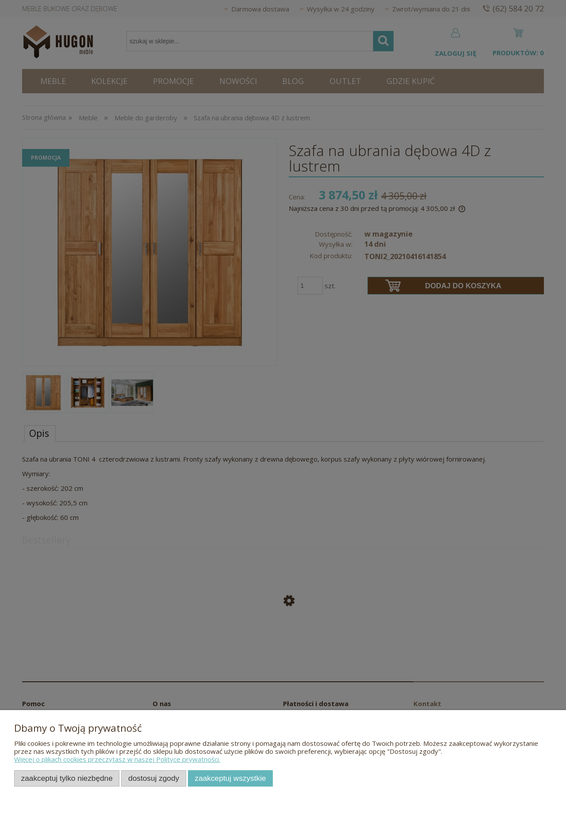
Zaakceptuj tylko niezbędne (67, 778)
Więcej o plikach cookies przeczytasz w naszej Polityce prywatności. (117, 759)
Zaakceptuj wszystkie (230, 778)
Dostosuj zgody (153, 778)
